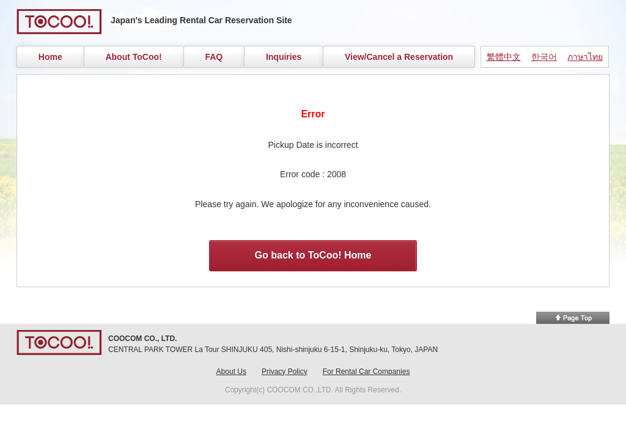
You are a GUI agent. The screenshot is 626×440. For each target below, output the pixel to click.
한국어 (544, 57)
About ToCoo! (133, 57)
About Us (231, 371)
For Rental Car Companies (366, 371)
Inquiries (283, 57)
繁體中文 (504, 57)
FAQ (214, 57)
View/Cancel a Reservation (399, 57)
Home (50, 57)
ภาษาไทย (585, 57)
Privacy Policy (284, 371)
